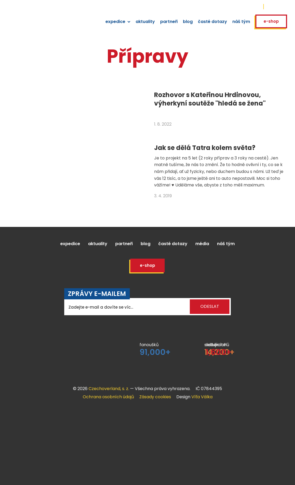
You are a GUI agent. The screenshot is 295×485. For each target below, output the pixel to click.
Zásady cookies (155, 397)
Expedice (70, 244)
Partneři (124, 244)
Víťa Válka (202, 397)
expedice (117, 22)
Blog (145, 244)
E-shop (271, 21)
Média (202, 244)
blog (188, 22)
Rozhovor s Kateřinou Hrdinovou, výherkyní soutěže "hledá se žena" (210, 99)
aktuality (145, 22)
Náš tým (226, 244)
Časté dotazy (172, 244)
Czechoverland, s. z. (109, 389)
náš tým (241, 22)
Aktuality (97, 244)
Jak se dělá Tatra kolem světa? (204, 147)
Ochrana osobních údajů (108, 397)
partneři (169, 22)
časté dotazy (212, 22)
